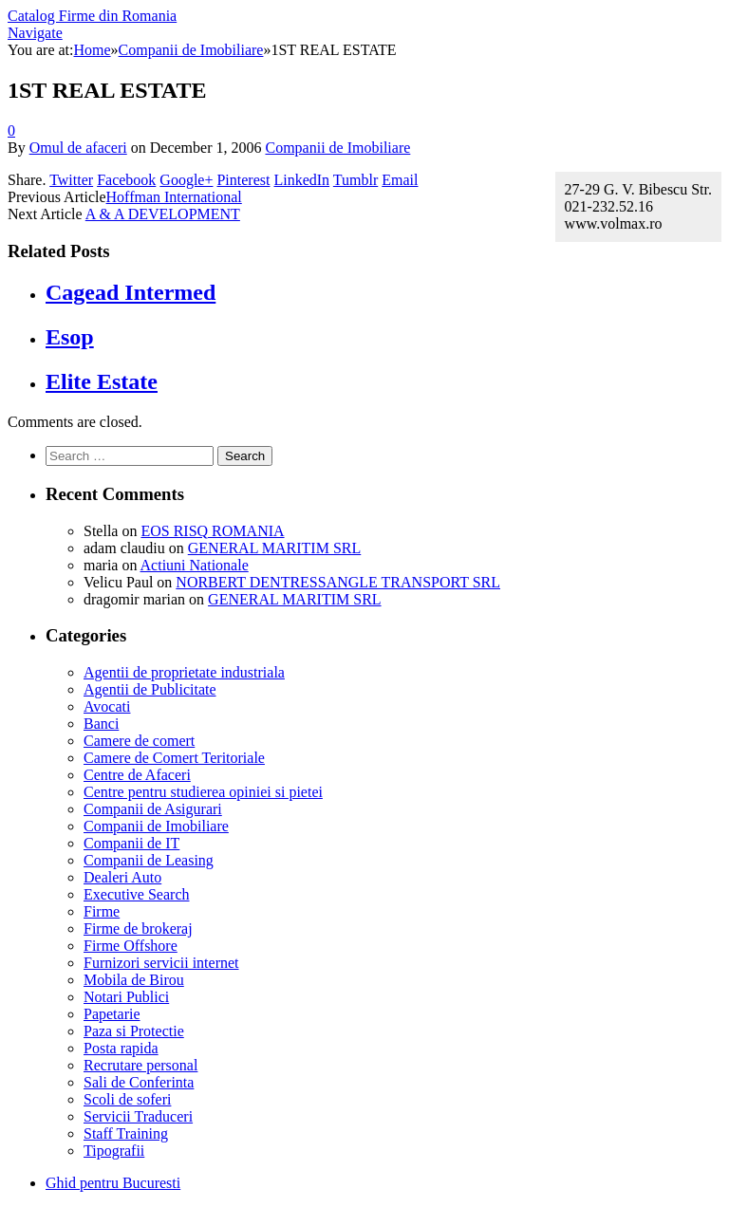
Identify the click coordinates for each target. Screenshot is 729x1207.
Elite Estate (102, 381)
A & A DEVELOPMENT (162, 214)
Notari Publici (126, 997)
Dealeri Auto (122, 877)
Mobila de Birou (134, 980)
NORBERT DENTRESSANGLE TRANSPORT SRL (338, 582)
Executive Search (137, 894)
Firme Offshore (131, 946)
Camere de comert (139, 741)
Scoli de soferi (127, 1099)
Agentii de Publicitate (150, 689)
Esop (70, 337)
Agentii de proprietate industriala (184, 672)
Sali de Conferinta (139, 1082)
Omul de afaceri (78, 147)
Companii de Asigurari (153, 809)
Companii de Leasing (149, 860)
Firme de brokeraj (138, 928)
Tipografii (114, 1150)
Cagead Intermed (130, 292)
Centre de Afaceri (137, 775)
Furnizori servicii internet (161, 963)
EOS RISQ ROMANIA (212, 531)
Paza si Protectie (134, 1031)
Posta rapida (121, 1048)
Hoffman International (174, 197)
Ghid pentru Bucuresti (113, 1183)
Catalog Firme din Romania (92, 16)
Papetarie (112, 1014)
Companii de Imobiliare (337, 147)
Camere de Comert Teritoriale (174, 758)
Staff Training (126, 1133)
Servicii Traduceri (138, 1116)
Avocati (107, 706)
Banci (101, 723)
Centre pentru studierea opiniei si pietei (203, 792)
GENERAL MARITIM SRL (275, 548)
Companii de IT (131, 843)
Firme (102, 911)
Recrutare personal (140, 1065)
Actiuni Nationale (194, 565)
